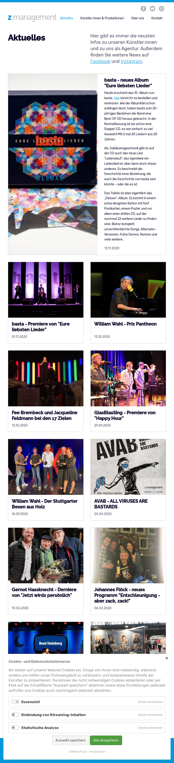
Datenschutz (78, 751)
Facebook (100, 61)
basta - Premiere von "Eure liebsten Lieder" (41, 326)
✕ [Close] (166, 658)
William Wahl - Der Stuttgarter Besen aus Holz (44, 504)
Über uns (137, 18)
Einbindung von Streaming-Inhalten (53, 715)
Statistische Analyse (40, 728)
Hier (117, 98)
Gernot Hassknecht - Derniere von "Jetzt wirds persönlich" (44, 592)
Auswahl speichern (71, 740)
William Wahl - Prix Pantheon (125, 324)
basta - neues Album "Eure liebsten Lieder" (128, 82)
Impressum (97, 751)
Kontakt (156, 18)
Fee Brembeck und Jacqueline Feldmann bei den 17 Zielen (44, 415)
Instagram (131, 61)
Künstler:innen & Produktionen (102, 18)
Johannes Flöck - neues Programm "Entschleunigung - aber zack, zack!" (127, 595)
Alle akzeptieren (106, 740)
